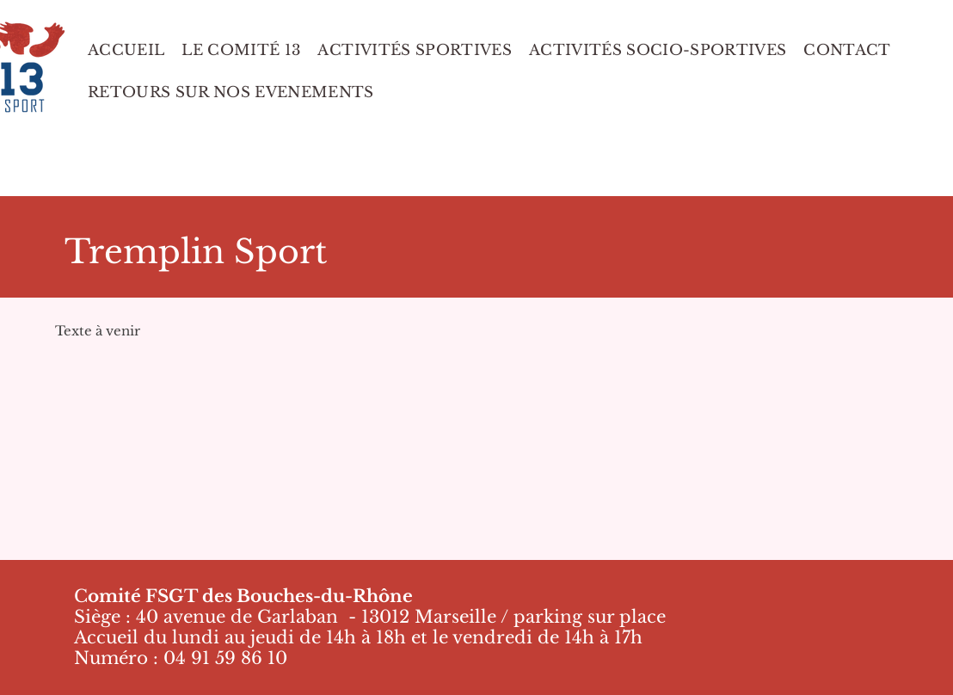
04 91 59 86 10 (225, 658)
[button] (231, 92)
